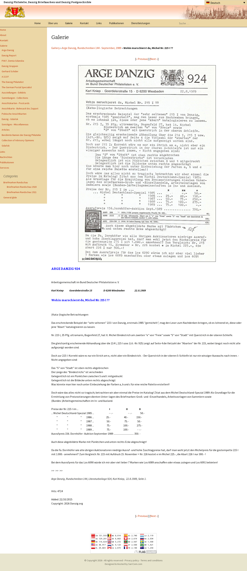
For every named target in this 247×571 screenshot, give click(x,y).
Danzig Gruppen (10, 66)
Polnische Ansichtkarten (14, 113)
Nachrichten (6, 157)
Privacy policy (132, 560)
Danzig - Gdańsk (10, 119)
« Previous (142, 59)
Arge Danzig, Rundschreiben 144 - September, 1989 (91, 48)
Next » (154, 59)
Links (99, 23)
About (3, 35)
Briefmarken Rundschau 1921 (22, 192)
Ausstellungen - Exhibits (14, 92)
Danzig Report (9, 55)
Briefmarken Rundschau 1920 (22, 186)
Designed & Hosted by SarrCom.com (123, 564)
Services (4, 167)
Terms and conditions (152, 560)
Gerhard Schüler (10, 71)
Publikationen (116, 23)
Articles (6, 129)
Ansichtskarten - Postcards (16, 103)
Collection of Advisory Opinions (18, 140)
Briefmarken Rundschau (15, 182)
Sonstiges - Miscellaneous (15, 124)
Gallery (55, 48)
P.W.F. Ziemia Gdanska (13, 60)
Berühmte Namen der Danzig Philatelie (21, 135)
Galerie (69, 23)
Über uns (53, 23)
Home (37, 23)
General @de (10, 197)
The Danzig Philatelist (12, 82)
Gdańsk (6, 145)
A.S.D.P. (5, 76)
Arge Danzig (8, 50)
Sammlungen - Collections (15, 97)
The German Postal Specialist (17, 87)
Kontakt (84, 23)
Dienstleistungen (140, 23)
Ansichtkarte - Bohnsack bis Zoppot (20, 108)
